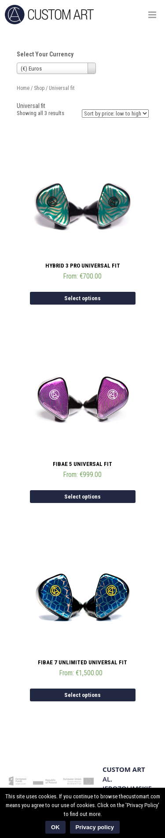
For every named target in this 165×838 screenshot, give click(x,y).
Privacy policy (95, 827)
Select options (82, 298)
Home (23, 88)
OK (55, 827)
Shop (39, 88)
